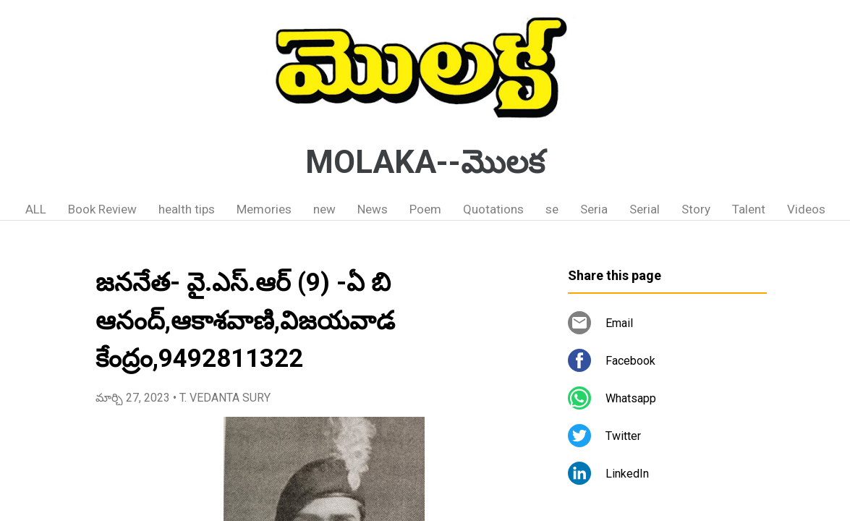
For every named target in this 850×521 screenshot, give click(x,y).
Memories (264, 209)
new (324, 209)
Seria (594, 209)
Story (695, 209)
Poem (425, 209)
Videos (806, 209)
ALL (35, 209)
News (372, 209)
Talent (748, 209)
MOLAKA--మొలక (425, 162)
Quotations (493, 209)
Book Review (102, 209)
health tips (186, 209)
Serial (644, 209)
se (551, 209)
